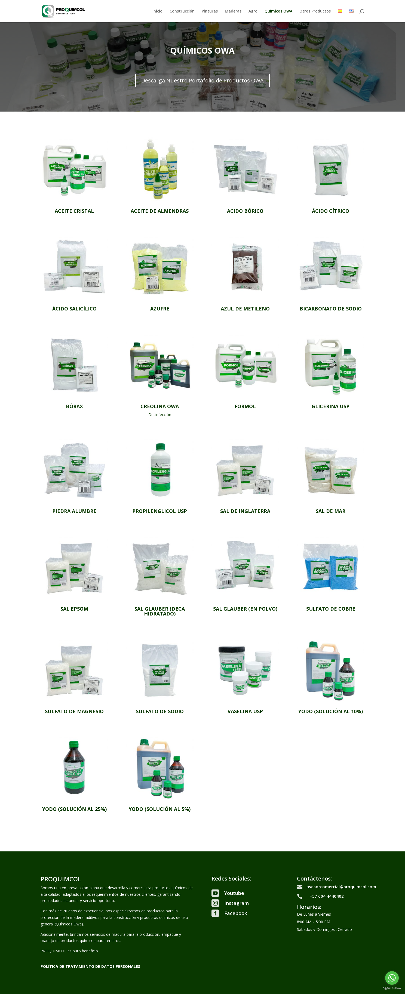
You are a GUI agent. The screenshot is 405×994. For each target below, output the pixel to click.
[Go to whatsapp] (392, 978)
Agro (252, 11)
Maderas (233, 11)
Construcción (182, 11)
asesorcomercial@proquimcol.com (341, 886)
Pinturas (210, 11)
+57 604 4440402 (327, 896)
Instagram (236, 903)
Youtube (234, 893)
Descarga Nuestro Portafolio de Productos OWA (202, 80)
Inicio (157, 11)
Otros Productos (315, 11)
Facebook (235, 913)
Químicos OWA (278, 11)
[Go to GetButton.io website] (392, 988)
